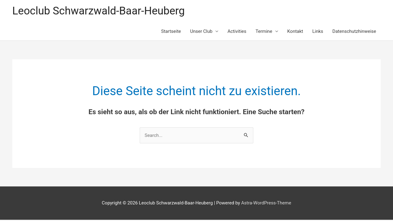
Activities (237, 31)
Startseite (171, 31)
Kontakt (295, 31)
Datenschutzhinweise (354, 31)
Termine (263, 31)
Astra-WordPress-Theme (266, 203)
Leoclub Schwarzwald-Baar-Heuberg (98, 11)
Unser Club (201, 31)
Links (317, 31)
